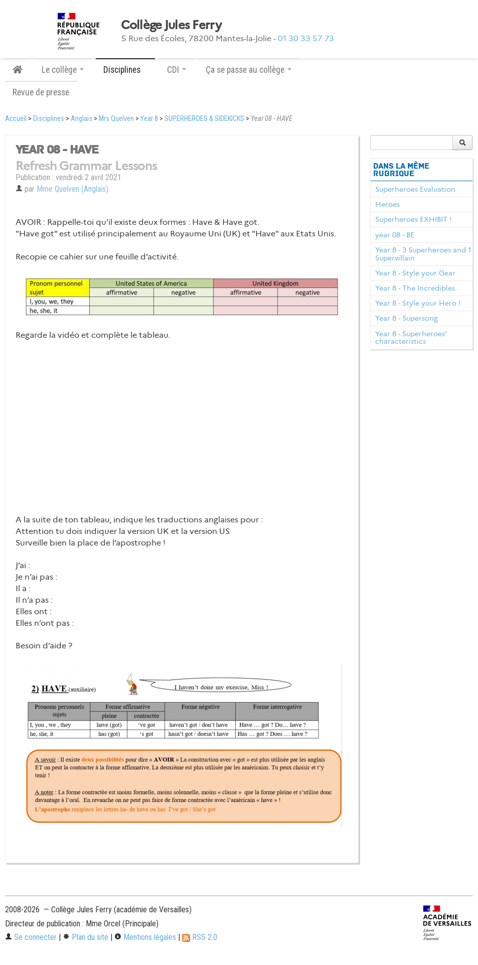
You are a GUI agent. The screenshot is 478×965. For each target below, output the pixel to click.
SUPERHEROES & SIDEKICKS (204, 118)
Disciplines (48, 118)
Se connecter (31, 937)
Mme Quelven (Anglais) (72, 189)
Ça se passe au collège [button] (248, 70)
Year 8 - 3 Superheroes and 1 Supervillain (423, 253)
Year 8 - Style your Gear (415, 273)
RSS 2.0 (199, 937)
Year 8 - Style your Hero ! (417, 303)
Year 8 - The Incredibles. (416, 288)
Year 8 (149, 118)
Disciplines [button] (125, 70)
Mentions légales (145, 937)
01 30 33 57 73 (306, 38)
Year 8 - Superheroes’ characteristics (410, 337)
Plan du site (85, 937)
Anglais (81, 118)
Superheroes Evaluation (415, 189)
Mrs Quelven (116, 118)
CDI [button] (176, 70)
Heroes (387, 204)
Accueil (16, 118)
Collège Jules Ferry (171, 25)
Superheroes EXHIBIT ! (413, 219)
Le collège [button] (63, 70)
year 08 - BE (394, 234)
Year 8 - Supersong (406, 318)
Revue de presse (41, 92)
